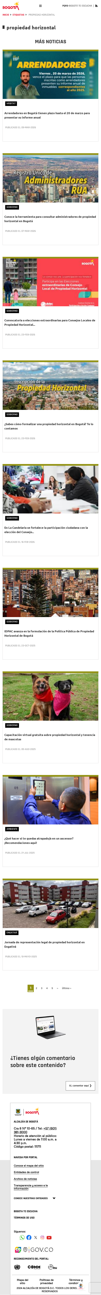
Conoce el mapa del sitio (29, 1165)
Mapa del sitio (22, 1281)
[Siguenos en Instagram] (42, 1237)
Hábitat (11, 103)
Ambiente (12, 829)
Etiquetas (18, 15)
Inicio (6, 15)
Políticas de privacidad (46, 1281)
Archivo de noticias (25, 1179)
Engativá (12, 932)
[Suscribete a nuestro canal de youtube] (49, 1237)
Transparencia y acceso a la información (31, 1187)
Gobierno (12, 207)
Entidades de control (26, 1172)
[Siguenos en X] (35, 1237)
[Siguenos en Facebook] (22, 1237)
